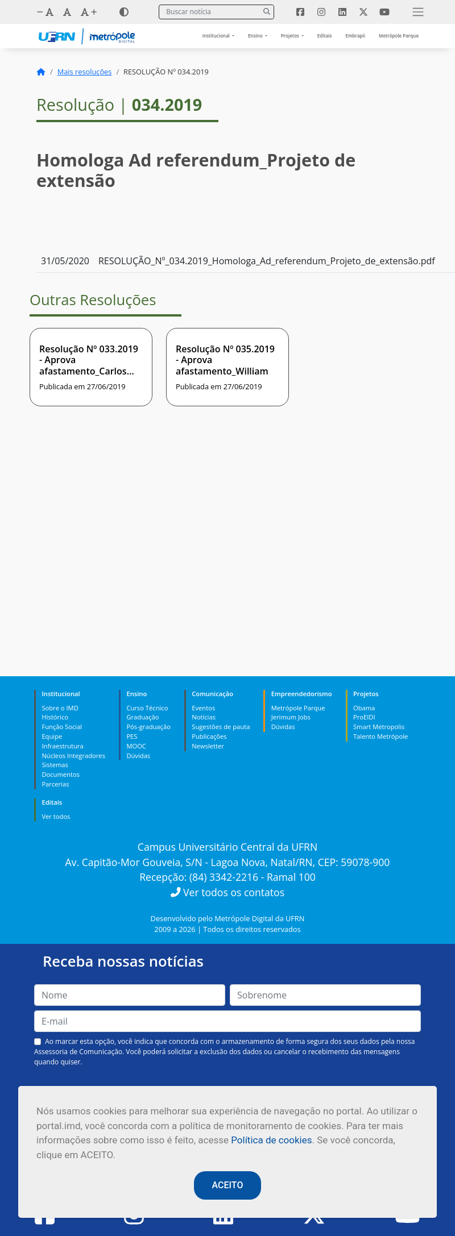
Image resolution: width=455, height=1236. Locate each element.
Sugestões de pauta (221, 726)
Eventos (203, 708)
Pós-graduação (148, 726)
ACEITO (227, 1185)
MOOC (136, 746)
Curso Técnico (147, 708)
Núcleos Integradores (73, 755)
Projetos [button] (290, 35)
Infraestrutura (62, 746)
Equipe (52, 736)
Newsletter (208, 746)
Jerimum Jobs (291, 717)
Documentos (61, 774)
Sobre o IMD (60, 708)
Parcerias (55, 784)
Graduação (142, 717)
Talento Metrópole (380, 736)
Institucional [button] (216, 35)
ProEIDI (364, 717)
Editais (324, 35)
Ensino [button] (256, 35)
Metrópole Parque (399, 35)
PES (131, 736)
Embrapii (355, 35)
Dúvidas (138, 755)
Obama (364, 708)
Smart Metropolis (378, 726)
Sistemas (55, 764)
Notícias (204, 717)
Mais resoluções (84, 71)
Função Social (62, 726)
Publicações (209, 736)
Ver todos (56, 816)
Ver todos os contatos (227, 892)
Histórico (55, 717)
